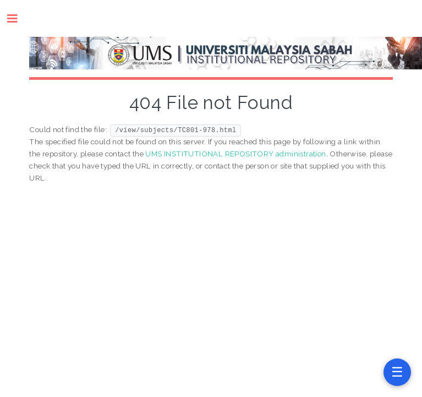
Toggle (18, 18)
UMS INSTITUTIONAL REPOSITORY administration (235, 153)
